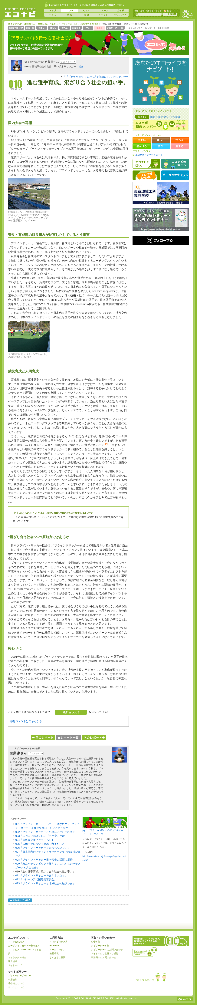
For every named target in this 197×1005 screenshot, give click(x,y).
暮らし (53, 28)
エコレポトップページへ (16, 28)
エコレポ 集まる (159, 44)
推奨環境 (54, 953)
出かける (76, 28)
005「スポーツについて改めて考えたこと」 (41, 843)
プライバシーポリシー (19, 975)
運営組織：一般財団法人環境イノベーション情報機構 (145, 951)
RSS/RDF (54, 945)
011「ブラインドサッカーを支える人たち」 (41, 875)
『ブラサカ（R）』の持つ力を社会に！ (81, 24)
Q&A (86, 10)
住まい (42, 28)
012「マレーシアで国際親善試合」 (36, 879)
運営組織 (12, 961)
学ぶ (88, 28)
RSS (167, 10)
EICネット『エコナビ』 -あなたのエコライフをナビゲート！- (20, 12)
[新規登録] (155, 117)
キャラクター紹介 (17, 957)
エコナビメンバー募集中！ (149, 154)
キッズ (52, 15)
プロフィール (67, 62)
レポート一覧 (68, 737)
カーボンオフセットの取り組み (24, 945)
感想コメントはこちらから (26, 721)
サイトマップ (153, 10)
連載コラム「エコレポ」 (36, 24)
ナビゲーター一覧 (115, 28)
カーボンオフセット (175, 175)
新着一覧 (30, 28)
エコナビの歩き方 (175, 164)
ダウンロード (120, 15)
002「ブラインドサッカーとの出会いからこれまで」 (46, 831)
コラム (69, 10)
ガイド (120, 10)
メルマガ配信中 (146, 175)
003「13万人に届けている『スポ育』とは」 (41, 835)
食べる (65, 28)
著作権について (16, 983)
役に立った (71, 712)
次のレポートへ (94, 737)
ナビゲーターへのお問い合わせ (107, 949)
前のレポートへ (43, 737)
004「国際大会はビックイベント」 (36, 839)
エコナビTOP (15, 24)
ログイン (142, 117)
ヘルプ (140, 10)
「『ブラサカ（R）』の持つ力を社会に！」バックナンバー (96, 76)
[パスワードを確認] (170, 117)
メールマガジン (57, 949)
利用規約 (12, 979)
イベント (103, 15)
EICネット (187, 14)
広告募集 (95, 941)
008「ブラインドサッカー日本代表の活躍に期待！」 (46, 859)
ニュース (103, 10)
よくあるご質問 (57, 957)
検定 (69, 15)
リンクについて (16, 987)
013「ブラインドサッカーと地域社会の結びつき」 (45, 883)
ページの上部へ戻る (185, 999)
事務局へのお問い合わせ (103, 957)
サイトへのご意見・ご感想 (104, 953)
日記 (86, 15)
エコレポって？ (134, 28)
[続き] (81, 66)
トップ (52, 10)
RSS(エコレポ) (166, 28)
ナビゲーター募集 (152, 28)
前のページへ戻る (20, 900)
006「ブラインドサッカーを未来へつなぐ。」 (42, 847)
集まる (54, 24)
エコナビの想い (146, 164)
